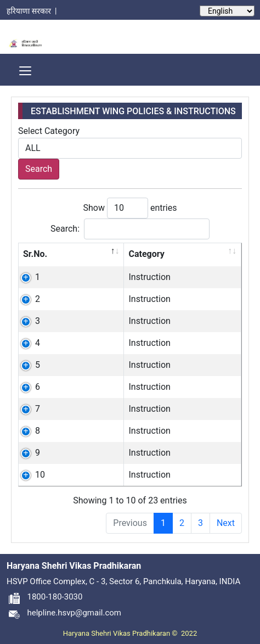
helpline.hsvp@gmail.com (64, 613)
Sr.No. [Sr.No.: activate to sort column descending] (35, 254)
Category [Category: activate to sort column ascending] (146, 254)
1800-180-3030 (44, 597)
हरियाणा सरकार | (33, 11)
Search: (130, 229)
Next (226, 523)
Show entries (130, 208)
